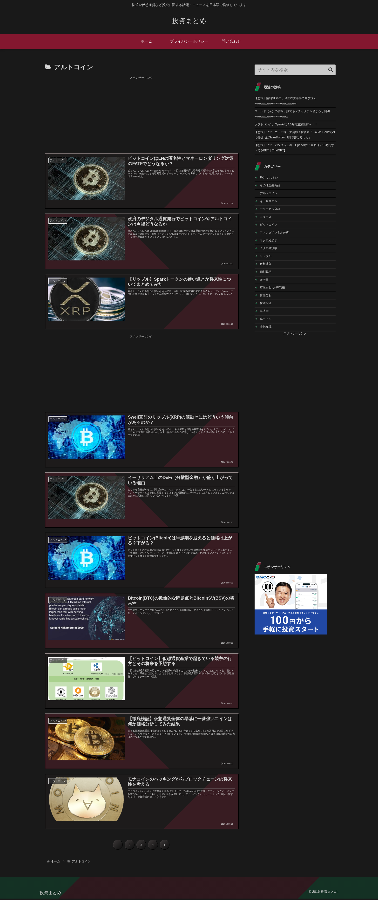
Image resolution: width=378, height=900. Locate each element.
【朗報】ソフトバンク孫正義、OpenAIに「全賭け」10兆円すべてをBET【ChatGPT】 (294, 147)
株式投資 (265, 303)
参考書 (264, 279)
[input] (295, 70)
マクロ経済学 (268, 240)
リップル (265, 256)
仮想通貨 (265, 263)
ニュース (265, 217)
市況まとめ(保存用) (272, 287)
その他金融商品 (270, 185)
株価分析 (265, 295)
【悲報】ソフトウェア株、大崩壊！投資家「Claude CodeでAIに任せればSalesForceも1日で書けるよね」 (295, 134)
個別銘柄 (265, 271)
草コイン (265, 319)
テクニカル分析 (270, 209)
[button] (330, 69)
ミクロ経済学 (268, 248)
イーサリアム (268, 201)
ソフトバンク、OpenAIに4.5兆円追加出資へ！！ (286, 124)
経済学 (264, 311)
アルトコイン (268, 193)
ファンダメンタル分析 (274, 232)
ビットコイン (268, 224)
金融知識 (265, 326)
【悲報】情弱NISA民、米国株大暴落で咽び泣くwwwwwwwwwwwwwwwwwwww (285, 101)
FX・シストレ (269, 177)
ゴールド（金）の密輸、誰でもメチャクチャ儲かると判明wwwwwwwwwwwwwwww (292, 114)
